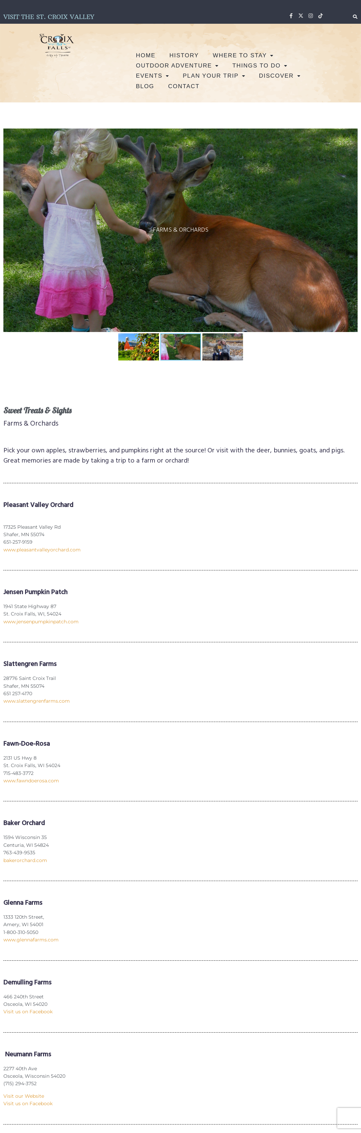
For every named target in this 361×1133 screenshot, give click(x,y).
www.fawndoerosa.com (31, 781)
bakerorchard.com (25, 860)
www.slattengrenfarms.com (36, 701)
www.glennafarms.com (31, 940)
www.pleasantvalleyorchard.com (42, 550)
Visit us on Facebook (28, 1012)
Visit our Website (23, 1096)
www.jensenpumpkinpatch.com (41, 622)
